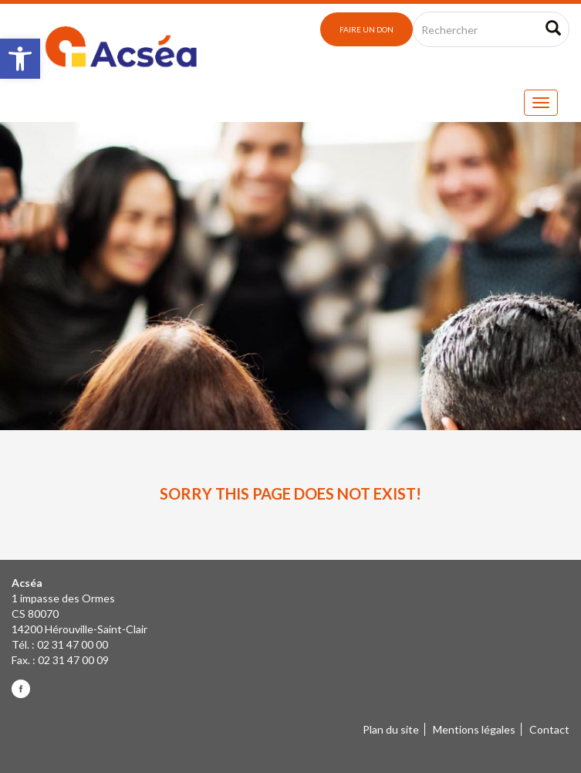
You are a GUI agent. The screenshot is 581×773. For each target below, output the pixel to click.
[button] (20, 59)
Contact (549, 729)
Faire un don (366, 29)
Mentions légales (474, 729)
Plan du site (391, 729)
